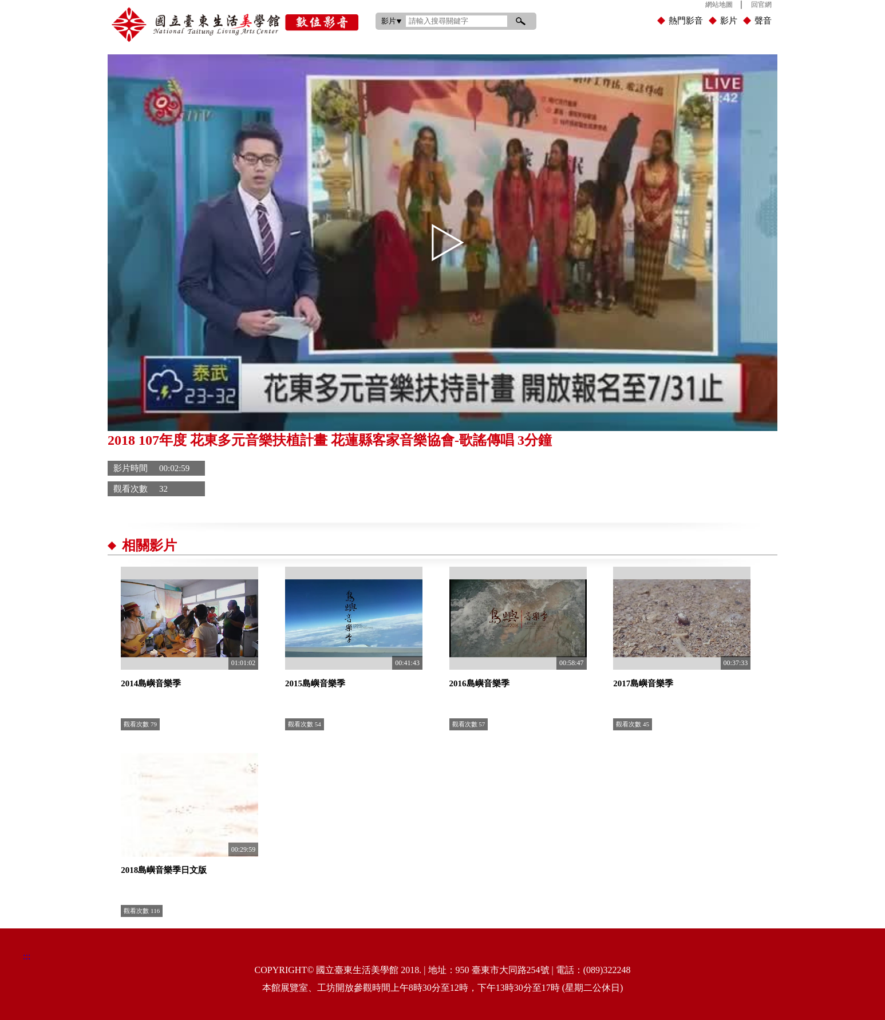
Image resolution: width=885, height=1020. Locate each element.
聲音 (763, 20)
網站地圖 (719, 5)
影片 (728, 20)
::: (364, 2)
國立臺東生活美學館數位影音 (235, 24)
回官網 (761, 5)
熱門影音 (686, 20)
